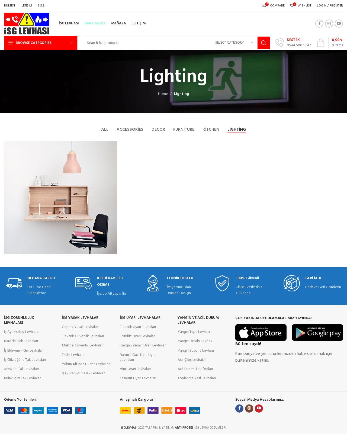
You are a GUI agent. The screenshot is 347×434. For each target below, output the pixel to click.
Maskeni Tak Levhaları (21, 369)
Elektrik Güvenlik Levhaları (83, 336)
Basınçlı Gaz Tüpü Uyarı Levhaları (138, 357)
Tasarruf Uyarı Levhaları (138, 378)
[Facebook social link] (319, 24)
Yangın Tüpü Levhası (194, 332)
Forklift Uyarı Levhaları (138, 336)
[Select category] (234, 43)
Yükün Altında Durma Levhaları (86, 364)
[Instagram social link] (329, 24)
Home (163, 94)
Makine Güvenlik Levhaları (83, 345)
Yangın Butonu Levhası (196, 351)
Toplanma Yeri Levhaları (197, 378)
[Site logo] (26, 24)
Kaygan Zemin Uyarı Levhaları (143, 345)
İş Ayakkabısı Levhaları (21, 332)
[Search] (176, 43)
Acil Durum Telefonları (195, 369)
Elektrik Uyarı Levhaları (138, 327)
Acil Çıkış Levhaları (192, 360)
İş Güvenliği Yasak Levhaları (83, 373)
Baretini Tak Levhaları (21, 341)
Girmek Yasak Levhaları (80, 327)
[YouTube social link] (339, 24)
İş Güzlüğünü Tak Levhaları (25, 360)
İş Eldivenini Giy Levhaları (24, 351)
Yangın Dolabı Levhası (195, 341)
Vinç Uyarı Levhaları (135, 369)
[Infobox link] (293, 43)
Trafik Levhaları (73, 355)
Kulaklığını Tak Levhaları (22, 378)
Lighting (181, 94)
